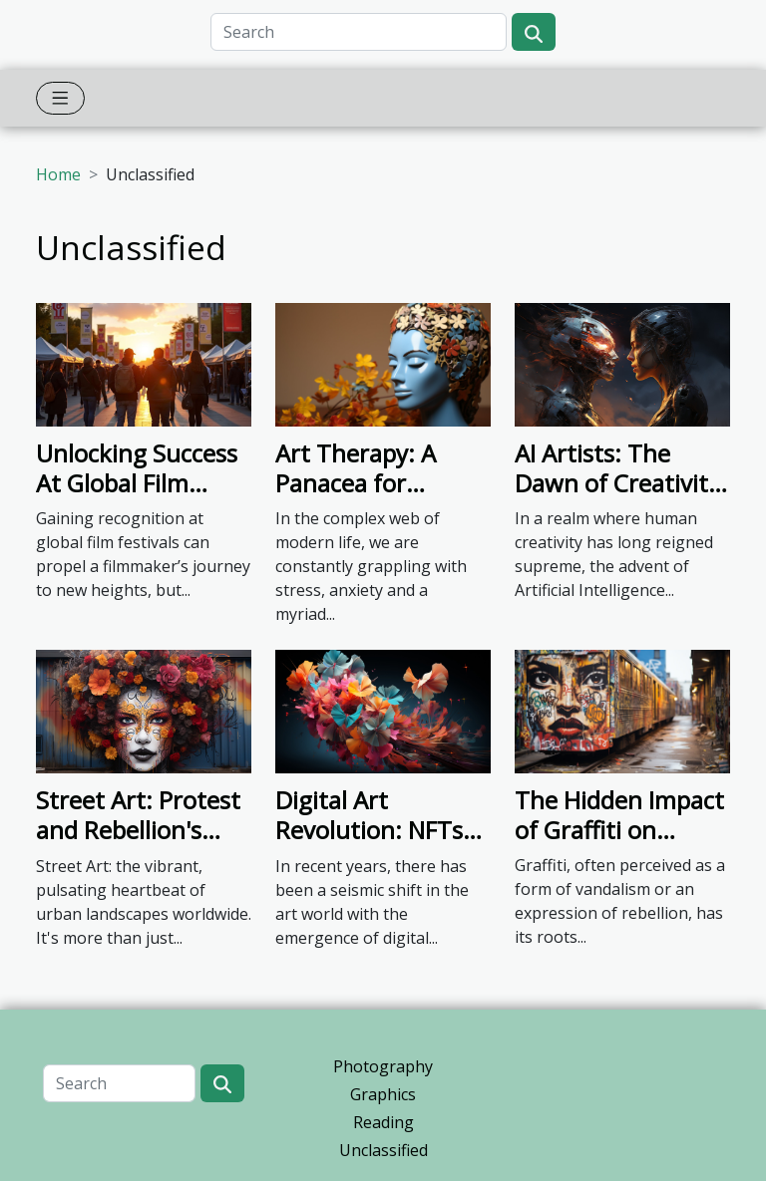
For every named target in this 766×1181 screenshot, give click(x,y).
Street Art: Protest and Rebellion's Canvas (138, 830)
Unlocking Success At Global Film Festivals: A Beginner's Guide (136, 498)
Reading (383, 1122)
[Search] (358, 32)
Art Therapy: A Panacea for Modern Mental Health (360, 498)
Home (58, 174)
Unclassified (383, 1150)
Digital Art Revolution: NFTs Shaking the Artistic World (369, 845)
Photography (383, 1066)
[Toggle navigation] (60, 98)
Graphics (383, 1094)
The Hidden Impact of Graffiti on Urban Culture (619, 830)
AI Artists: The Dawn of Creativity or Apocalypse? (617, 483)
